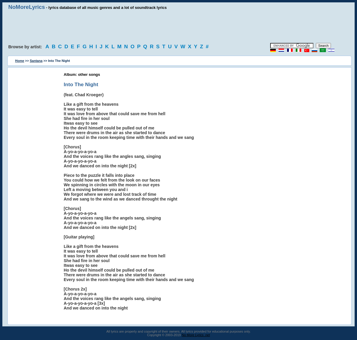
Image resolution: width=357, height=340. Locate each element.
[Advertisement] (178, 26)
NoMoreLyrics (26, 7)
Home (19, 60)
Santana (36, 60)
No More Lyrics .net (196, 335)
